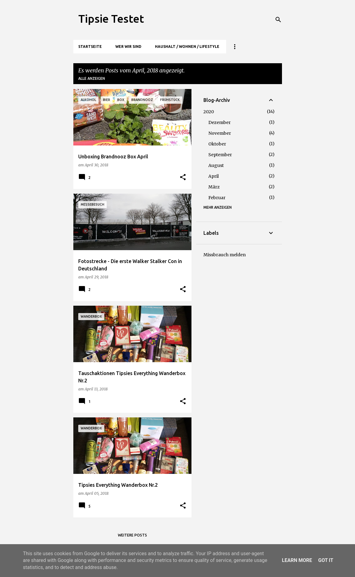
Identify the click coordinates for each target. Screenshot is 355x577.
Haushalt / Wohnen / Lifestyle (187, 46)
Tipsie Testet (111, 18)
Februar (217, 197)
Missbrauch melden (224, 255)
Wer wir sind (128, 46)
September (220, 154)
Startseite (90, 46)
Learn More (297, 560)
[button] (183, 177)
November (219, 133)
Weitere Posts (132, 535)
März (214, 187)
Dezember (219, 122)
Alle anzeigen (91, 78)
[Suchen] (278, 19)
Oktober (217, 144)
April (213, 176)
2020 (208, 111)
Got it (325, 560)
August (216, 165)
